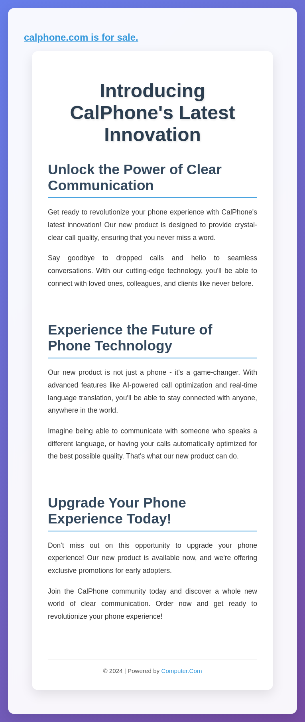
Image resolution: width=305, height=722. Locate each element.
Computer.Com (181, 670)
